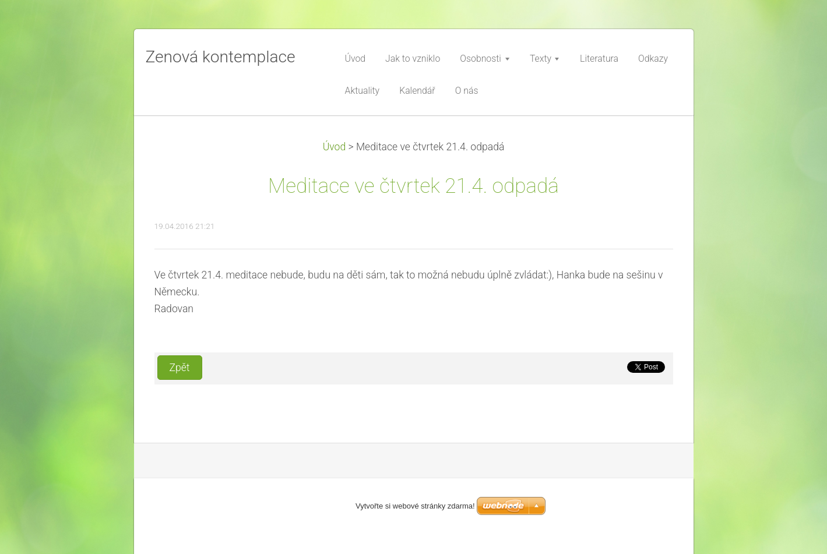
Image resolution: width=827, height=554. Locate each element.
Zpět (180, 367)
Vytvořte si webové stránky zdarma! (415, 506)
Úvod (334, 147)
